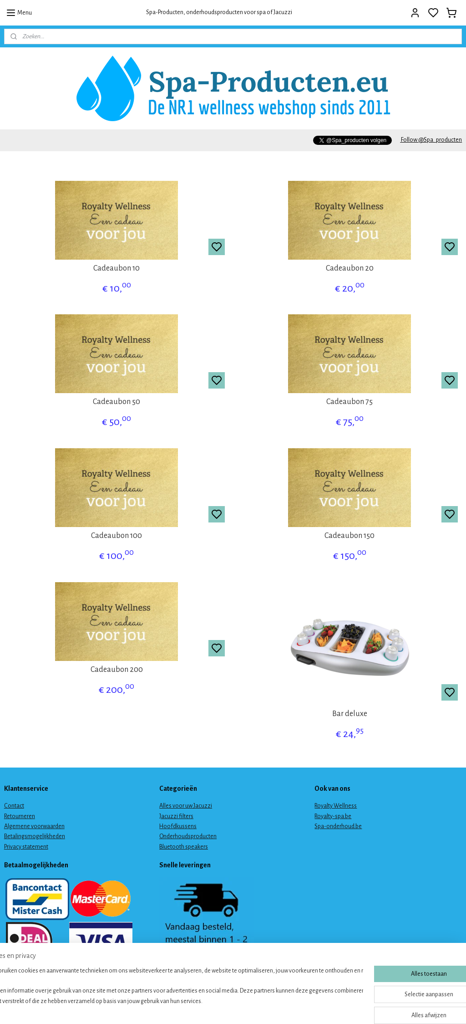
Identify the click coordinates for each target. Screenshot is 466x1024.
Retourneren (19, 816)
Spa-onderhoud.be (338, 826)
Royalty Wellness (335, 806)
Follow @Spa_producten (431, 140)
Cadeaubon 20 (350, 268)
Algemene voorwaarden (34, 826)
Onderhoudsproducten (188, 836)
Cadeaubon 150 (349, 536)
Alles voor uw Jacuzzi (185, 806)
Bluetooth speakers (183, 847)
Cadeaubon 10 (116, 268)
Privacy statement (26, 847)
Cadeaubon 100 (116, 536)
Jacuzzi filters (176, 816)
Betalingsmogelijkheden (34, 836)
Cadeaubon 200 (117, 670)
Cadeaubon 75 (349, 402)
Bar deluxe (349, 714)
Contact (14, 806)
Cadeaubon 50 (116, 402)
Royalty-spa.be (332, 816)
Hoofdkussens (178, 826)
